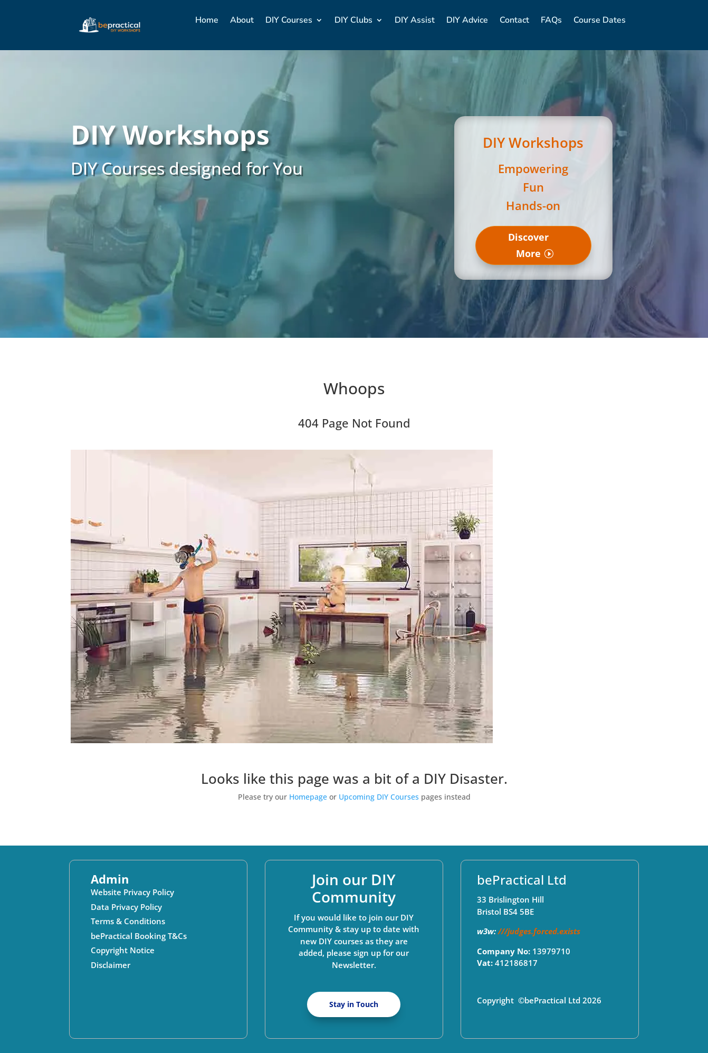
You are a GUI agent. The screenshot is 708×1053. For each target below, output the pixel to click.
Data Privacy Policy (126, 907)
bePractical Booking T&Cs (139, 936)
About (242, 20)
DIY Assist (415, 20)
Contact (514, 20)
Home (206, 20)
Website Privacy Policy (132, 892)
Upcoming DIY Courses (379, 797)
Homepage (308, 797)
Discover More (528, 245)
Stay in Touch (353, 1004)
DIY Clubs (353, 20)
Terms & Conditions (128, 921)
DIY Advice (467, 20)
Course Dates (599, 20)
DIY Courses (288, 20)
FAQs (551, 20)
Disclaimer (110, 965)
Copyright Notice (123, 950)
